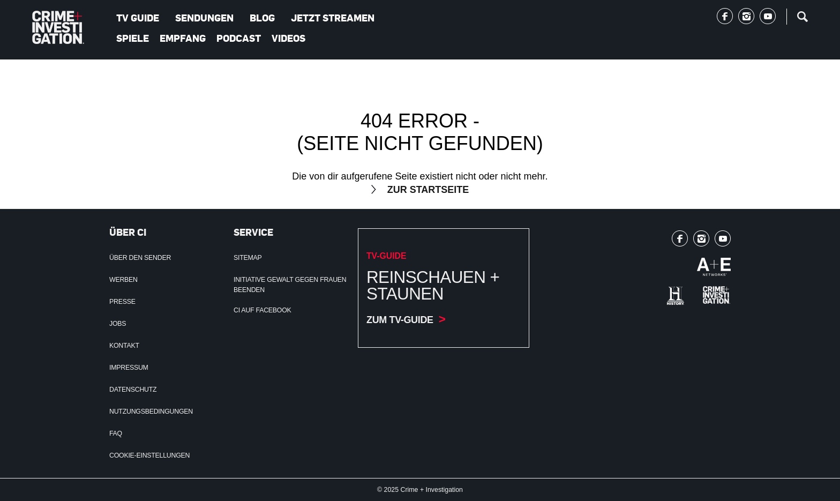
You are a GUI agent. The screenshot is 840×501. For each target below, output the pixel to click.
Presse (122, 301)
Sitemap (248, 257)
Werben (123, 279)
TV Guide (137, 18)
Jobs (117, 323)
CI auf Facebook (262, 310)
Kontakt (124, 345)
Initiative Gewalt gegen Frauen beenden (290, 285)
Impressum (128, 367)
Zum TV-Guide (399, 320)
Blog (262, 18)
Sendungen (204, 18)
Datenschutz (132, 389)
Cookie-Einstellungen (149, 455)
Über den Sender (140, 257)
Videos (288, 38)
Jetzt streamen (332, 18)
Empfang (183, 38)
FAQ (115, 433)
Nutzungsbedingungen (151, 411)
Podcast (238, 38)
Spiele (132, 38)
